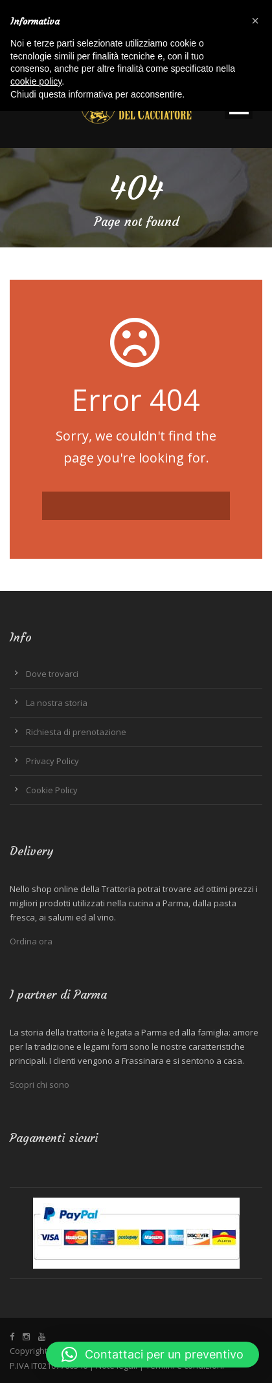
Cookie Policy (52, 790)
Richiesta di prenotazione (76, 732)
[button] (152, 1354)
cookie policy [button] (36, 81)
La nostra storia (56, 703)
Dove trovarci (52, 674)
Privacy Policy (52, 761)
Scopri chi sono (39, 1084)
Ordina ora (31, 941)
